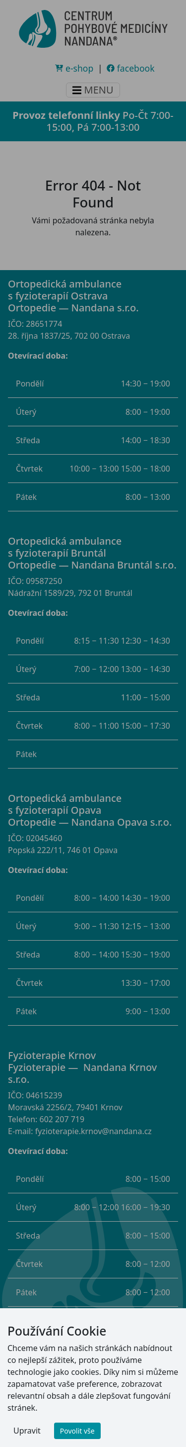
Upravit (27, 1430)
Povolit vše (77, 1431)
